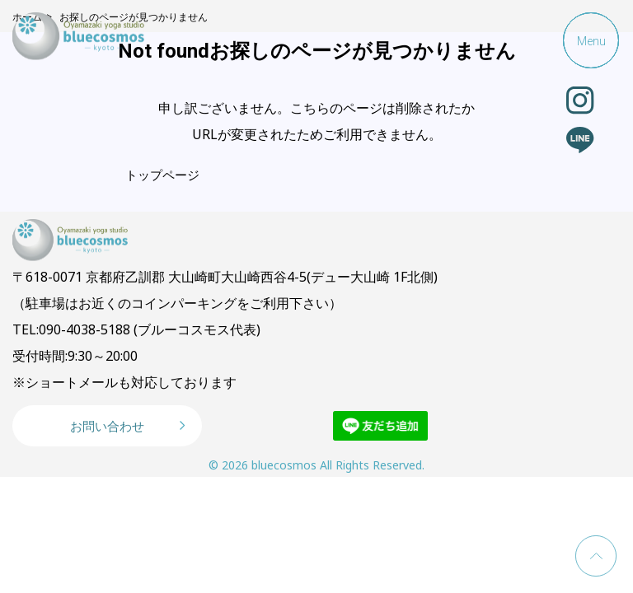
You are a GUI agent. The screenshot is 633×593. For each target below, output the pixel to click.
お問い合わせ (107, 426)
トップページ (162, 174)
